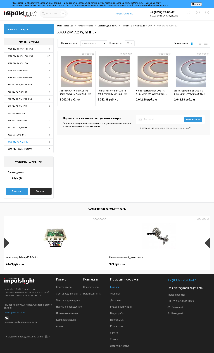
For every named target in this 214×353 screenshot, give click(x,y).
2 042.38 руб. (76, 101)
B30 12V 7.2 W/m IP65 (17, 127)
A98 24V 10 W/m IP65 (17, 120)
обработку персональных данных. (172, 128)
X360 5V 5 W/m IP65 (17, 135)
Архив (59, 326)
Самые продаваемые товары (107, 209)
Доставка (115, 300)
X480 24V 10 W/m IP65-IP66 (20, 149)
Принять (196, 4)
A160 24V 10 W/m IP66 (18, 70)
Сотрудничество (119, 345)
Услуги (114, 332)
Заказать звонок (124, 13)
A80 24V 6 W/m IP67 (17, 113)
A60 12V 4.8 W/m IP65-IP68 (20, 85)
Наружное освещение (69, 306)
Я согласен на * (165, 128)
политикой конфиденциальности (151, 5)
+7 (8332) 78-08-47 (162, 12)
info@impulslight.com (189, 288)
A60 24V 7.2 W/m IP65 (17, 106)
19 (49, 49)
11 (49, 113)
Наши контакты (92, 293)
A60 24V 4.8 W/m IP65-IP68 (20, 99)
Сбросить (40, 191)
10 (49, 77)
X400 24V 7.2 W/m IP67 (18, 142)
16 (49, 99)
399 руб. (66, 264)
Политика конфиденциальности (20, 322)
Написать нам (91, 287)
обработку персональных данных (44, 3)
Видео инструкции (121, 306)
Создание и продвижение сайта (28, 336)
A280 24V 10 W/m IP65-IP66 (20, 77)
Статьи (114, 339)
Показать (16, 191)
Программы (117, 319)
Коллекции (116, 326)
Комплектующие (66, 319)
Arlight (17, 178)
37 (49, 56)
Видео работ (117, 313)
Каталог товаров (28, 29)
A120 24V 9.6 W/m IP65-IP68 (20, 56)
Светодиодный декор (68, 300)
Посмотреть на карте (14, 312)
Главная (114, 287)
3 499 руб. (170, 264)
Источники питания (67, 313)
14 (49, 85)
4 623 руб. (15, 264)
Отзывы (115, 293)
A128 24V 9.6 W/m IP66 (18, 63)
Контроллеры (64, 287)
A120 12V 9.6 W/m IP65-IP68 (20, 49)
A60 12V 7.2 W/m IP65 (17, 92)
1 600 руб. (118, 264)
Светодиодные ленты (68, 293)
